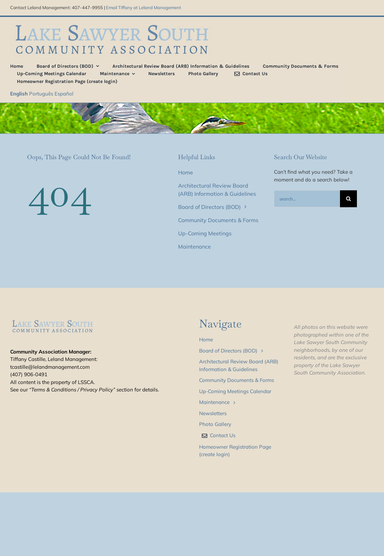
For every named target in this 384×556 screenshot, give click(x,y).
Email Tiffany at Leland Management (143, 7)
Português (41, 93)
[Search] (348, 198)
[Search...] (307, 198)
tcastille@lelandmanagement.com (50, 367)
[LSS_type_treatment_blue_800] (111, 23)
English (19, 93)
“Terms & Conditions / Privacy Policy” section (81, 389)
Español (64, 93)
